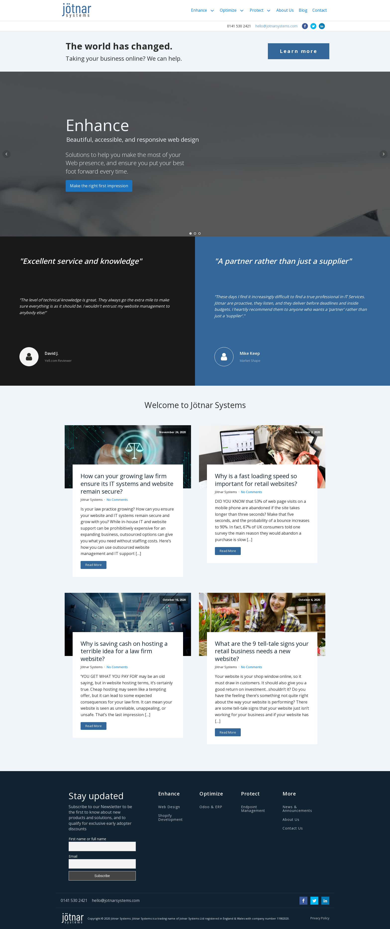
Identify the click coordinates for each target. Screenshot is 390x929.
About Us (285, 10)
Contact (319, 10)
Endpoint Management (253, 809)
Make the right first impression (99, 185)
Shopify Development (170, 817)
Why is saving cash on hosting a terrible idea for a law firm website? (124, 651)
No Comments (117, 499)
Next (384, 154)
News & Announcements (297, 809)
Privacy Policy (319, 918)
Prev (6, 154)
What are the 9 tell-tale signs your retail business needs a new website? (262, 651)
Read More (93, 564)
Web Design (169, 807)
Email (73, 856)
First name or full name (87, 838)
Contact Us (293, 828)
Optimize (232, 10)
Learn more (298, 51)
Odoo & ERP (210, 807)
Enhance (203, 10)
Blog (303, 10)
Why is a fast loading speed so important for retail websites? (256, 480)
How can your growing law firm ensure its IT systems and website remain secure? (127, 483)
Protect (260, 10)
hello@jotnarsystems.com (276, 26)
